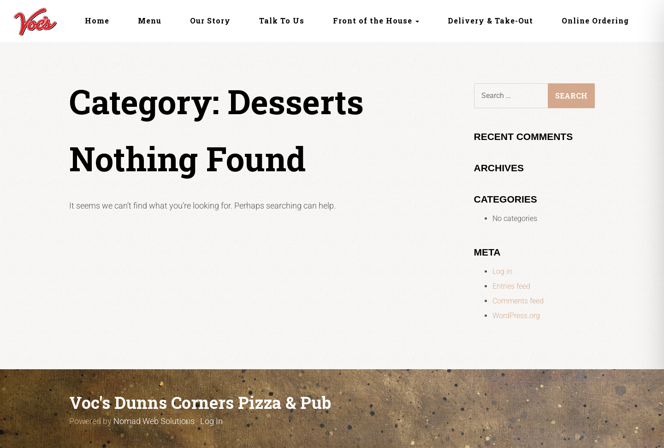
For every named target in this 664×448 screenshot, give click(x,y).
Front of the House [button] (376, 20)
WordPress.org (516, 315)
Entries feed (511, 286)
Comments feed (518, 301)
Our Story (210, 20)
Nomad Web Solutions (154, 421)
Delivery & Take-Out (490, 20)
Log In (211, 421)
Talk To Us (281, 20)
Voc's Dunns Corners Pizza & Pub (200, 402)
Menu (149, 20)
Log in (502, 271)
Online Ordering (595, 20)
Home (97, 20)
